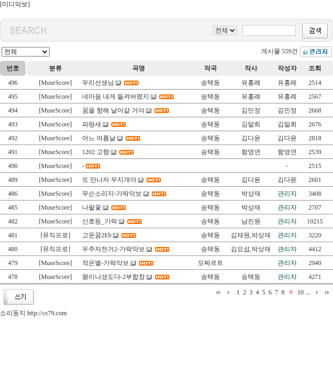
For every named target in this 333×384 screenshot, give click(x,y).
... (307, 292)
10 (300, 292)
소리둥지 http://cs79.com (33, 313)
